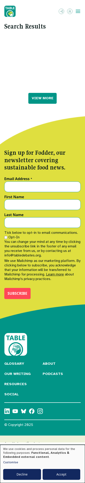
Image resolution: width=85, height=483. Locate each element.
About (49, 363)
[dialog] (42, 464)
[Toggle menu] (78, 11)
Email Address (18, 179)
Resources (15, 384)
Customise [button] (10, 462)
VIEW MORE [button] (42, 98)
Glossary (14, 363)
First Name (14, 197)
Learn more (55, 274)
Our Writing (17, 374)
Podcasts (53, 374)
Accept (61, 474)
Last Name (14, 215)
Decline (22, 474)
